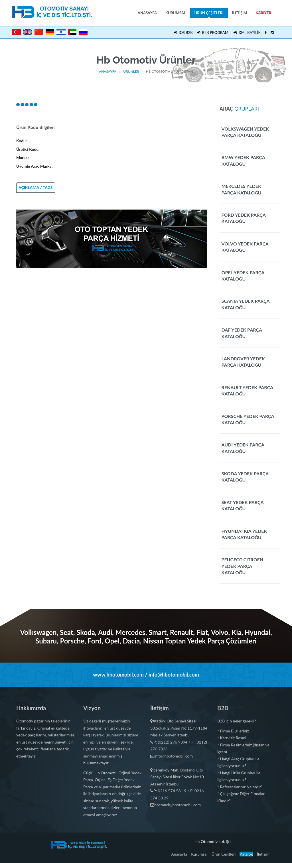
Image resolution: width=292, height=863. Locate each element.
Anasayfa (147, 13)
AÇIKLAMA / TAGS (36, 187)
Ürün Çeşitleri (208, 14)
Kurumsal (175, 13)
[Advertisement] (111, 308)
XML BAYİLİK (247, 32)
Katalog (246, 854)
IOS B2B (183, 32)
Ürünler (131, 71)
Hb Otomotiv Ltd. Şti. (213, 841)
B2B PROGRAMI (213, 32)
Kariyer (263, 13)
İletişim (239, 13)
